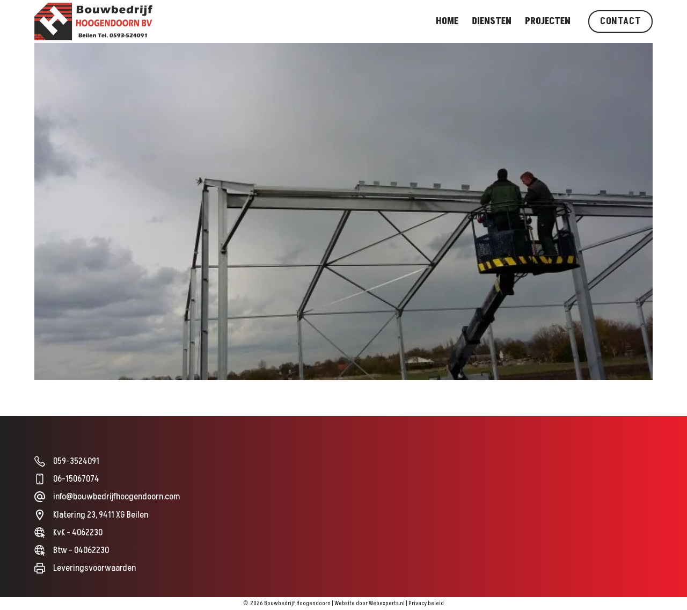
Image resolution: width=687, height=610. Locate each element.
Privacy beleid (426, 603)
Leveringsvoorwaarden (94, 568)
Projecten (548, 21)
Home (447, 21)
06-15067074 (76, 479)
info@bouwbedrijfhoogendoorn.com (116, 496)
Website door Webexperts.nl (369, 603)
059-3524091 (76, 461)
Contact (620, 21)
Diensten (491, 21)
